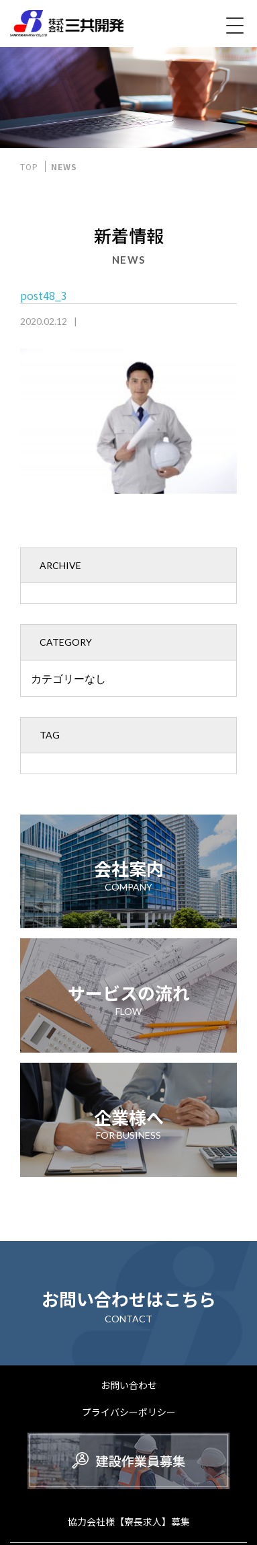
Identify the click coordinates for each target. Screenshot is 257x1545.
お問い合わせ (129, 1385)
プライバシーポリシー (129, 1412)
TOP (29, 166)
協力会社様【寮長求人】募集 (129, 1521)
